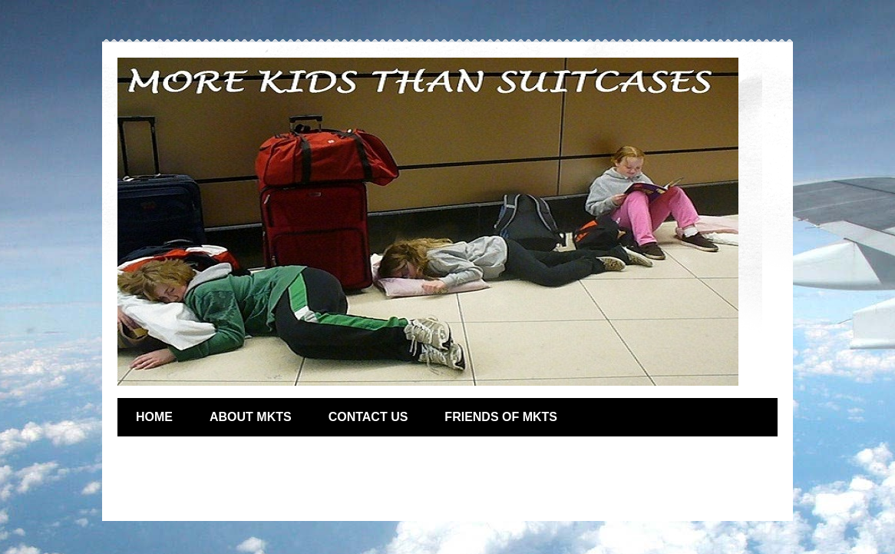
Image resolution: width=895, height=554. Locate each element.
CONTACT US (368, 416)
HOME (154, 416)
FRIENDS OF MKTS (500, 416)
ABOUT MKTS (251, 416)
